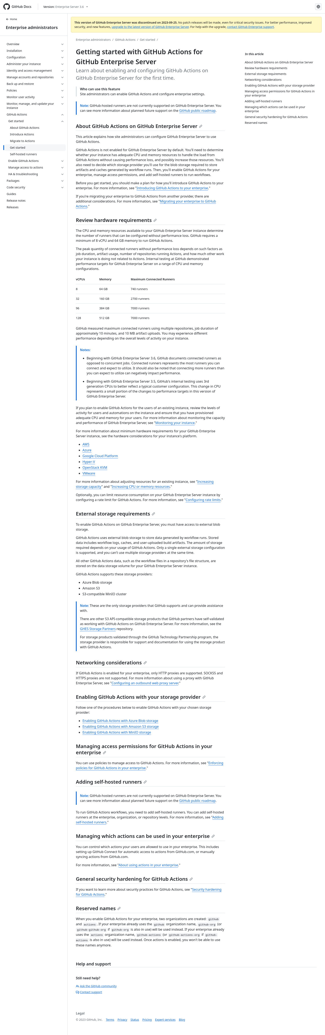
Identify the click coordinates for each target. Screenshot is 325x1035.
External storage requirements (115, 513)
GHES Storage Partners (98, 629)
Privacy (122, 1020)
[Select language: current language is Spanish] (318, 6)
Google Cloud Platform (100, 456)
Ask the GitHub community (96, 986)
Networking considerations (111, 662)
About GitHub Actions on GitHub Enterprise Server (139, 126)
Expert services (165, 1020)
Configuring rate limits (203, 500)
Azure (86, 450)
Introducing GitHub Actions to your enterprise (172, 188)
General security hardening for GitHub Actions (134, 878)
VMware (88, 473)
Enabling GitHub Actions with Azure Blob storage (120, 720)
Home (11, 19)
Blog (182, 1020)
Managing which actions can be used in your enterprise (145, 836)
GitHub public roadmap (197, 110)
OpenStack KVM (94, 467)
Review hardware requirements (116, 220)
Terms (110, 1020)
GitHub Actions (125, 40)
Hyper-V (88, 461)
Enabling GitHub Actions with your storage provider (141, 696)
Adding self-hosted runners (111, 781)
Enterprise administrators (32, 27)
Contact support (89, 992)
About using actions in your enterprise (148, 865)
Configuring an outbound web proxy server (145, 683)
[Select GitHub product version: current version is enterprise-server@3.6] (65, 7)
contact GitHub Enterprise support (250, 27)
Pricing (147, 1020)
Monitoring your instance (175, 423)
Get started (147, 40)
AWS (85, 444)
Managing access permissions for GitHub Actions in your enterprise (144, 749)
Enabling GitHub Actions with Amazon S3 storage (120, 726)
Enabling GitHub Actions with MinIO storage (116, 732)
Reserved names (98, 908)
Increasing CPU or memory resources (141, 486)
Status (135, 1020)
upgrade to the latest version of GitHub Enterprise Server (150, 27)
